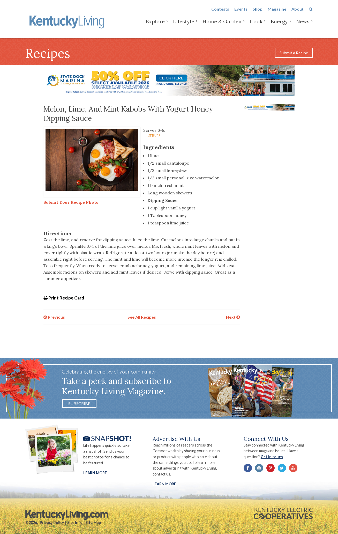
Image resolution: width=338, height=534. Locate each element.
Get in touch (272, 457)
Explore (155, 26)
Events (240, 13)
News (303, 26)
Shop (257, 13)
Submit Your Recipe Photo (71, 202)
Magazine (277, 13)
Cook (256, 26)
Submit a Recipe (294, 52)
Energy (279, 26)
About (297, 13)
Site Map (93, 522)
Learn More (95, 473)
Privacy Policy (52, 522)
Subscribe (79, 403)
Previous (54, 316)
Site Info (74, 522)
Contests (220, 13)
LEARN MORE (164, 484)
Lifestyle (183, 26)
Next (233, 316)
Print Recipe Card (63, 298)
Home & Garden (222, 26)
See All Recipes (141, 316)
